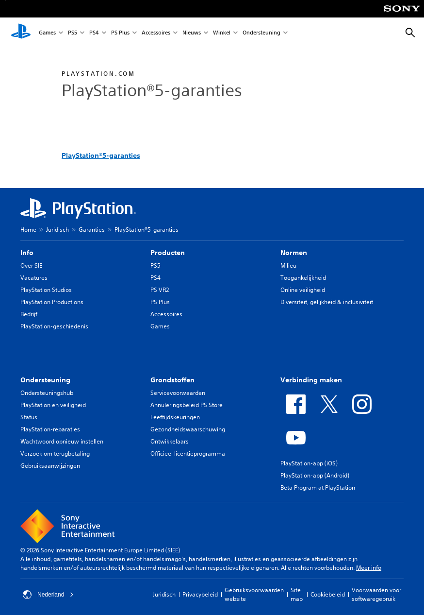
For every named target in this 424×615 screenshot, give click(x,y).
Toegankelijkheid (303, 277)
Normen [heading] (293, 252)
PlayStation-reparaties (50, 429)
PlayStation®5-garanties (101, 155)
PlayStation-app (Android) (314, 475)
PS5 (72, 33)
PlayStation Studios (46, 290)
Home (28, 229)
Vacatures (34, 277)
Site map (297, 594)
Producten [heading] (167, 252)
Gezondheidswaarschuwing (187, 429)
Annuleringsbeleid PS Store (186, 405)
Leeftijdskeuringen (175, 417)
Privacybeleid (200, 594)
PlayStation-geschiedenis (54, 326)
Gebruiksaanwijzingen (50, 465)
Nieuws (191, 33)
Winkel (221, 33)
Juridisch (57, 229)
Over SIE (31, 265)
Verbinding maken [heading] (311, 380)
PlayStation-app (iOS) (309, 463)
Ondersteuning (261, 33)
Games (47, 33)
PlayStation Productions (51, 302)
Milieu (288, 265)
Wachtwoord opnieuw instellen (61, 441)
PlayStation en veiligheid (53, 405)
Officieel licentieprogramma (187, 453)
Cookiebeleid (327, 594)
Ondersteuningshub (46, 393)
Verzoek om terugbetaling (55, 453)
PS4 (94, 33)
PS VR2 (159, 290)
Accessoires (156, 33)
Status (28, 417)
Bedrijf (28, 314)
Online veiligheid (302, 290)
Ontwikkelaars (169, 441)
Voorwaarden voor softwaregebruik (376, 594)
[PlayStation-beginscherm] (21, 33)
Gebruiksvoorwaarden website (254, 594)
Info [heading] (26, 252)
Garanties (92, 229)
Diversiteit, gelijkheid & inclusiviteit (326, 302)
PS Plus (120, 33)
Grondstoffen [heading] (172, 380)
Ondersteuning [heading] (45, 380)
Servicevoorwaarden (177, 393)
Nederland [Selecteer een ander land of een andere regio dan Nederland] (48, 594)
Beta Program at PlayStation (317, 487)
